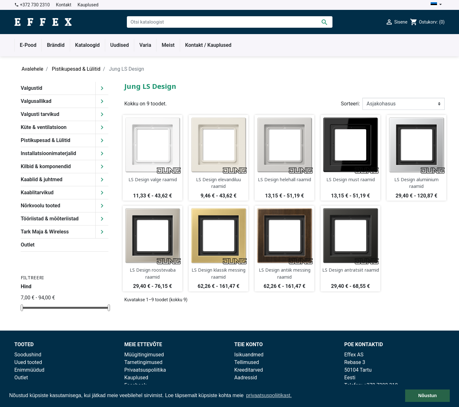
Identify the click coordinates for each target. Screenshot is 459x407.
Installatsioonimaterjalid (48, 153)
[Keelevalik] (436, 5)
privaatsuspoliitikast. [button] (269, 395)
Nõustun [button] (427, 395)
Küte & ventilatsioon (44, 127)
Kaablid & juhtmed (41, 179)
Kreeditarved (248, 370)
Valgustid (31, 88)
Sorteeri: (350, 104)
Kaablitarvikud (37, 192)
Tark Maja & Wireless (45, 232)
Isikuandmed (249, 355)
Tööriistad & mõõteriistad (50, 219)
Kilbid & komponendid (46, 166)
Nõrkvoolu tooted (40, 206)
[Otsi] (229, 22)
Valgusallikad (36, 101)
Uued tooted (28, 362)
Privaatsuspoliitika (145, 370)
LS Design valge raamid (152, 179)
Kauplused (87, 4)
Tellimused (246, 362)
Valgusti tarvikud (40, 114)
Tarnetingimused (143, 362)
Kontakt (63, 4)
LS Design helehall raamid (284, 179)
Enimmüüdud (29, 370)
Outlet (27, 245)
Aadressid (245, 378)
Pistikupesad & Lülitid (45, 140)
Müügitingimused (144, 355)
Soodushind (27, 355)
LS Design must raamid (350, 179)
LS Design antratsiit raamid (350, 270)
